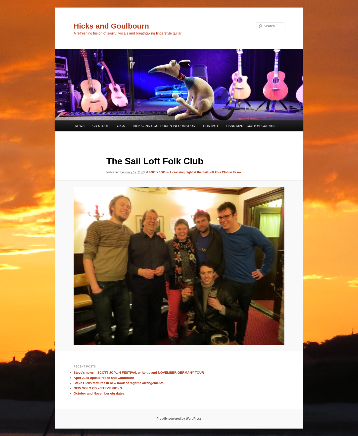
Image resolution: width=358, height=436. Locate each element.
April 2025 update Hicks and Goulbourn (104, 378)
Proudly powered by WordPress (178, 418)
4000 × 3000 (157, 172)
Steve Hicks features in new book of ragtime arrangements (119, 383)
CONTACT (211, 126)
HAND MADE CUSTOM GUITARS (250, 126)
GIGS (121, 126)
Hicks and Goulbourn (111, 26)
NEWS (80, 126)
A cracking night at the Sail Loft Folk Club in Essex (206, 172)
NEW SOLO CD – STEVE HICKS (98, 388)
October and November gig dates (99, 393)
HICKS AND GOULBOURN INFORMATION (164, 126)
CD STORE (100, 126)
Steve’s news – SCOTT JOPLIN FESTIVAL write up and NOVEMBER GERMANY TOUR (139, 372)
